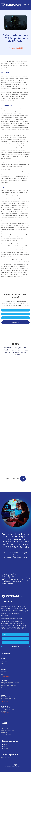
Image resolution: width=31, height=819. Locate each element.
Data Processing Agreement (8, 730)
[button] (28, 5)
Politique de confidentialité (7, 726)
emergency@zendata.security (15, 557)
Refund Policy (4, 732)
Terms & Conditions (6, 734)
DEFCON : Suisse (5, 757)
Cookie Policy (4, 728)
